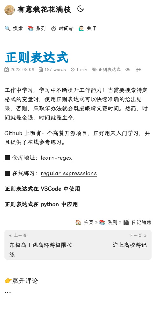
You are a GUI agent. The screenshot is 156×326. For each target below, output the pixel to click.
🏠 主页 (84, 222)
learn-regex (56, 157)
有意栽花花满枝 (37, 10)
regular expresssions (69, 173)
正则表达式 (109, 69)
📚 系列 (108, 222)
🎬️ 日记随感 (137, 222)
